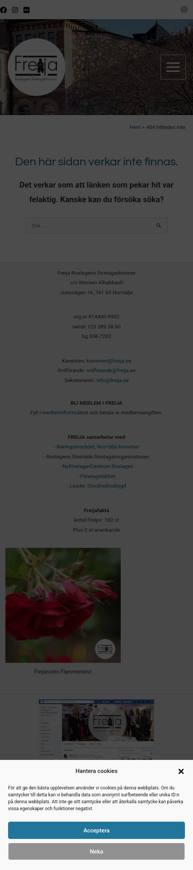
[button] (181, 771)
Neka (96, 851)
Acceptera (96, 830)
